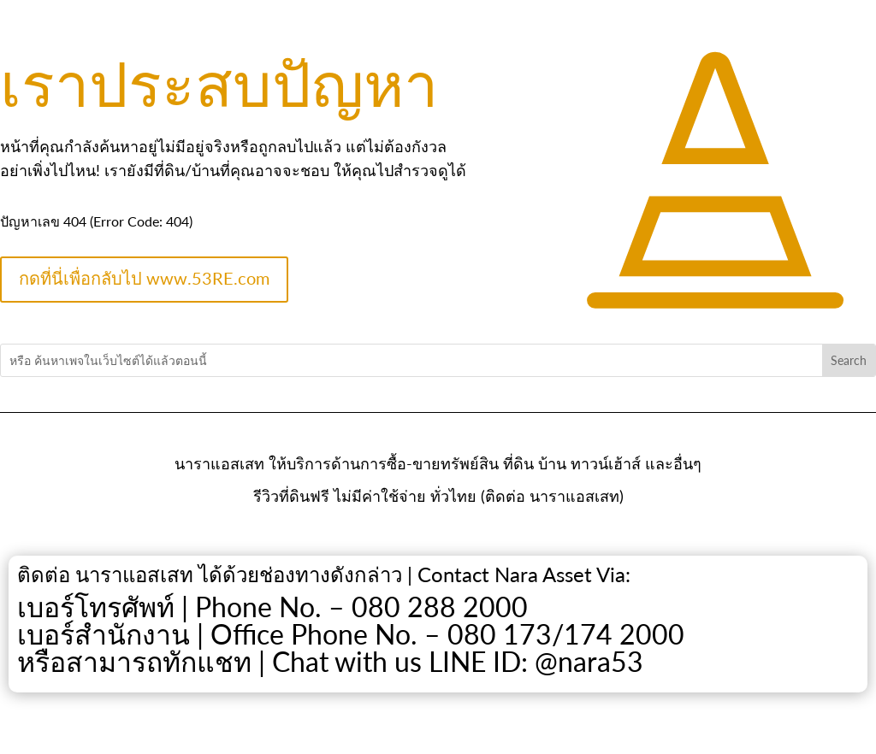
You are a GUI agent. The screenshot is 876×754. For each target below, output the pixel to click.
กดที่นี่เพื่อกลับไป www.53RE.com (144, 278)
